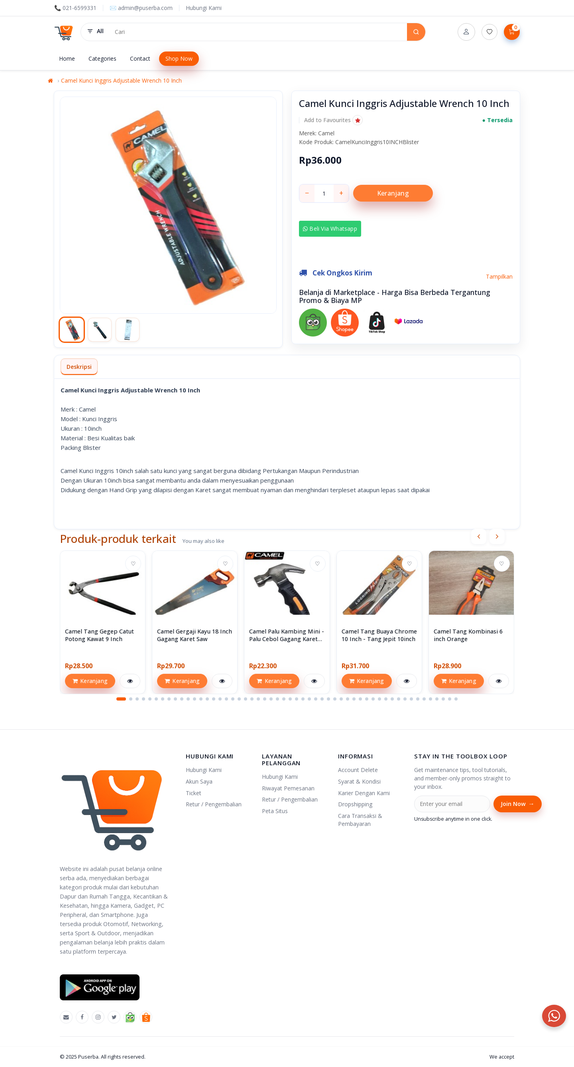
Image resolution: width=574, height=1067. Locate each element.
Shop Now (179, 58)
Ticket (193, 793)
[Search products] (258, 32)
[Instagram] (98, 1017)
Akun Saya (199, 781)
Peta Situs (275, 811)
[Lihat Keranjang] (512, 32)
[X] (114, 1017)
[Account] (466, 32)
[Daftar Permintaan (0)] (489, 32)
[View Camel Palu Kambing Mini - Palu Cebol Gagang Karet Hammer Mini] (286, 593)
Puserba (88, 1056)
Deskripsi (79, 366)
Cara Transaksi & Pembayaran (360, 819)
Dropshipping (355, 804)
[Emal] (66, 1017)
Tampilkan (499, 276)
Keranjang (393, 193)
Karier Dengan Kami (364, 793)
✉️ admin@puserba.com (141, 8)
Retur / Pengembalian (214, 804)
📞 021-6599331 (75, 8)
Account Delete (358, 770)
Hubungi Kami (204, 8)
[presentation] (478, 536)
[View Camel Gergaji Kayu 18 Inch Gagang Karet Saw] (194, 593)
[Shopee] (146, 1017)
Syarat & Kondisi (359, 781)
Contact (140, 58)
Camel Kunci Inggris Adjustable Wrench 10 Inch (121, 80)
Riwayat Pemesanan (288, 788)
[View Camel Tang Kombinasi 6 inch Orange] (471, 593)
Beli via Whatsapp (330, 228)
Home (67, 58)
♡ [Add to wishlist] (133, 563)
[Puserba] (64, 32)
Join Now (518, 803)
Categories (102, 58)
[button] (333, 120)
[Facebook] (82, 1017)
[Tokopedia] (130, 1017)
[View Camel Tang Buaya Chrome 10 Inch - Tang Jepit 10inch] (379, 593)
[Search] (416, 32)
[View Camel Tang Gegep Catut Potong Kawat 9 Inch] (102, 593)
